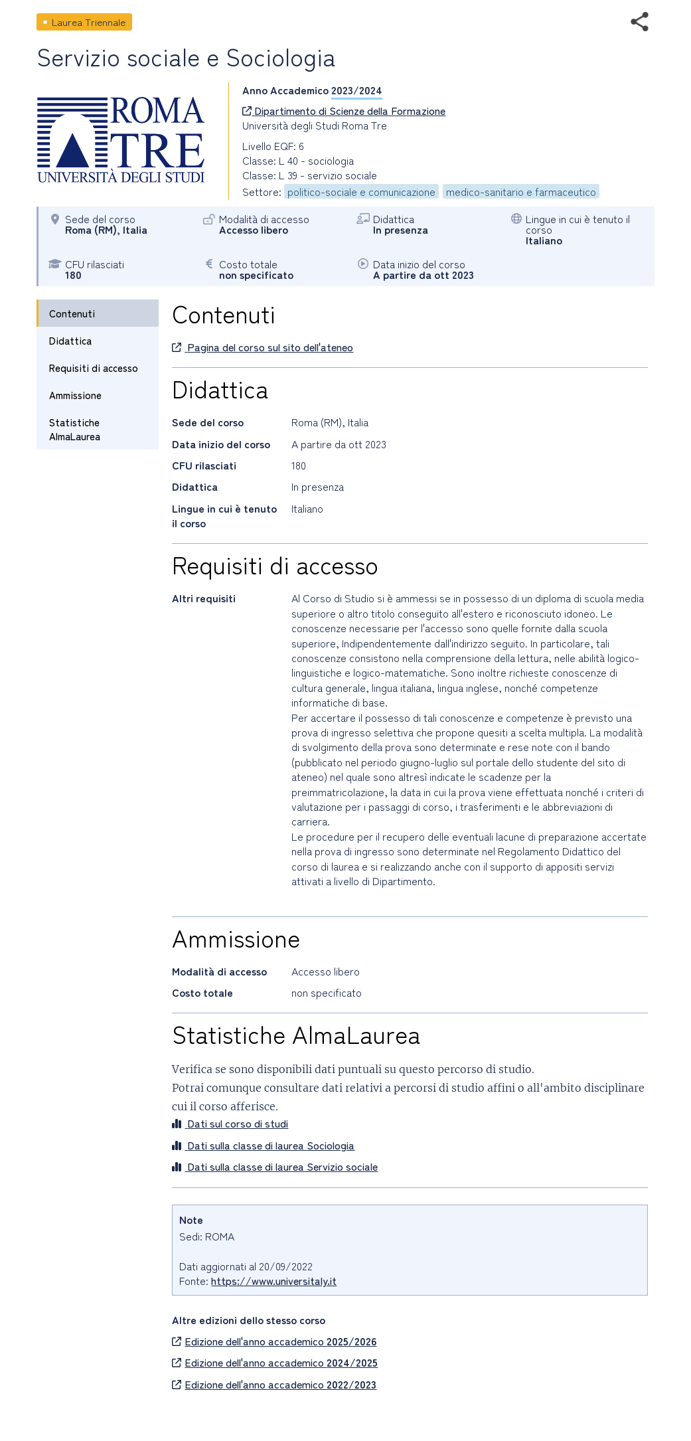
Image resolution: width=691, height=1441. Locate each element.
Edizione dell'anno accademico (274, 1340)
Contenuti (72, 313)
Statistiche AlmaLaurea (74, 429)
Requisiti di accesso (93, 368)
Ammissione (75, 395)
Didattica (70, 340)
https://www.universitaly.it (274, 1280)
